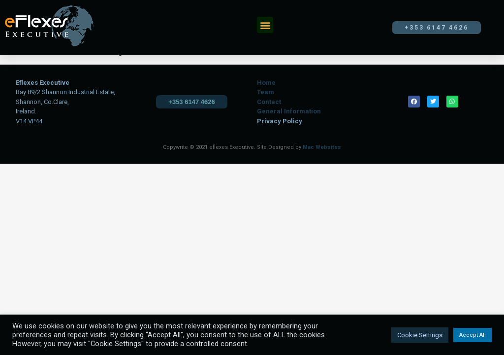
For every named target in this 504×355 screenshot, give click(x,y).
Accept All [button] (472, 335)
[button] (265, 25)
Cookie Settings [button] (419, 335)
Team (265, 92)
